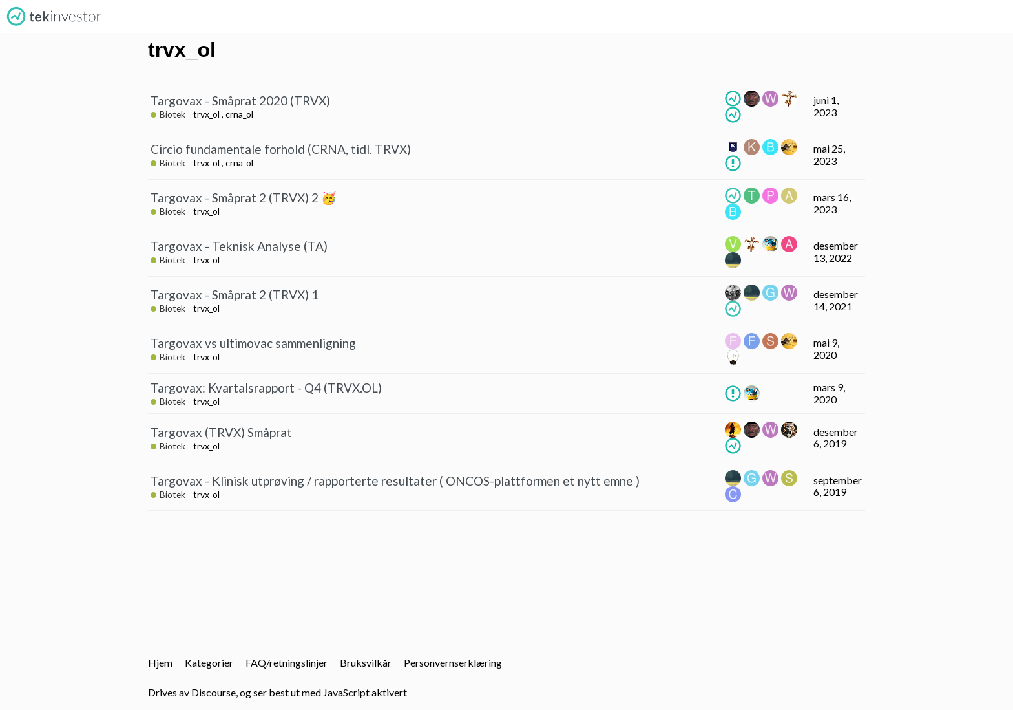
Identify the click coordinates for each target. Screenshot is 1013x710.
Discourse (213, 692)
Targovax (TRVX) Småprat (221, 432)
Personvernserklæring (453, 662)
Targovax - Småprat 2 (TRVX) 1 (235, 294)
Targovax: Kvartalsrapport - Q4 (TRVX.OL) (266, 387)
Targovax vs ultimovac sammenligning (253, 343)
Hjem (160, 662)
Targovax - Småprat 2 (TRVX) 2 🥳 (244, 197)
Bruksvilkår (366, 662)
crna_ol (239, 114)
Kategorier (209, 662)
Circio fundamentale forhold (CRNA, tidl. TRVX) (281, 149)
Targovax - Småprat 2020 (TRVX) (240, 100)
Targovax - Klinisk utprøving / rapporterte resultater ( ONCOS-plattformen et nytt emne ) (395, 480)
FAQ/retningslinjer (286, 662)
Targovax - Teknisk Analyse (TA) (239, 246)
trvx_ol (206, 114)
